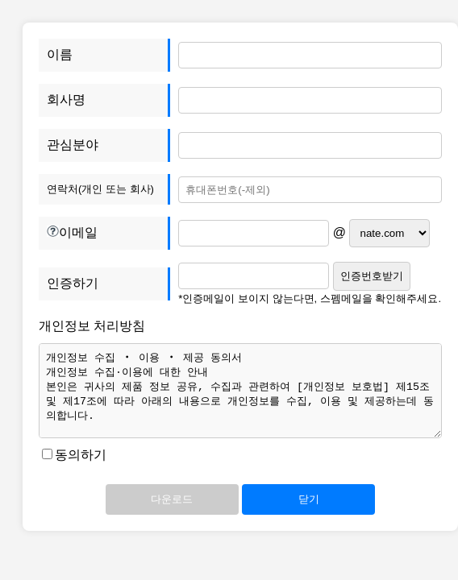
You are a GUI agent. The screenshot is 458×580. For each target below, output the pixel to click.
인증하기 (72, 283)
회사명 (66, 99)
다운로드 (172, 499)
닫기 (308, 499)
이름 (60, 54)
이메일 (108, 233)
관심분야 (72, 144)
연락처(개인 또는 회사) (100, 189)
